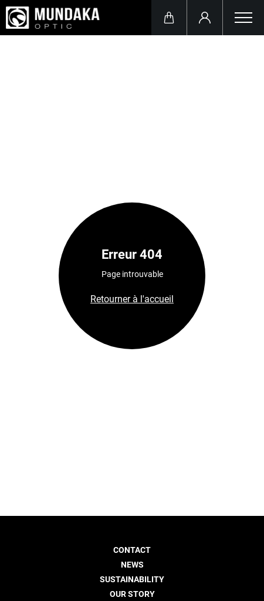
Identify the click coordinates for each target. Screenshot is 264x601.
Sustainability (132, 580)
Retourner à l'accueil (132, 299)
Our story (132, 594)
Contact (132, 550)
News (132, 565)
